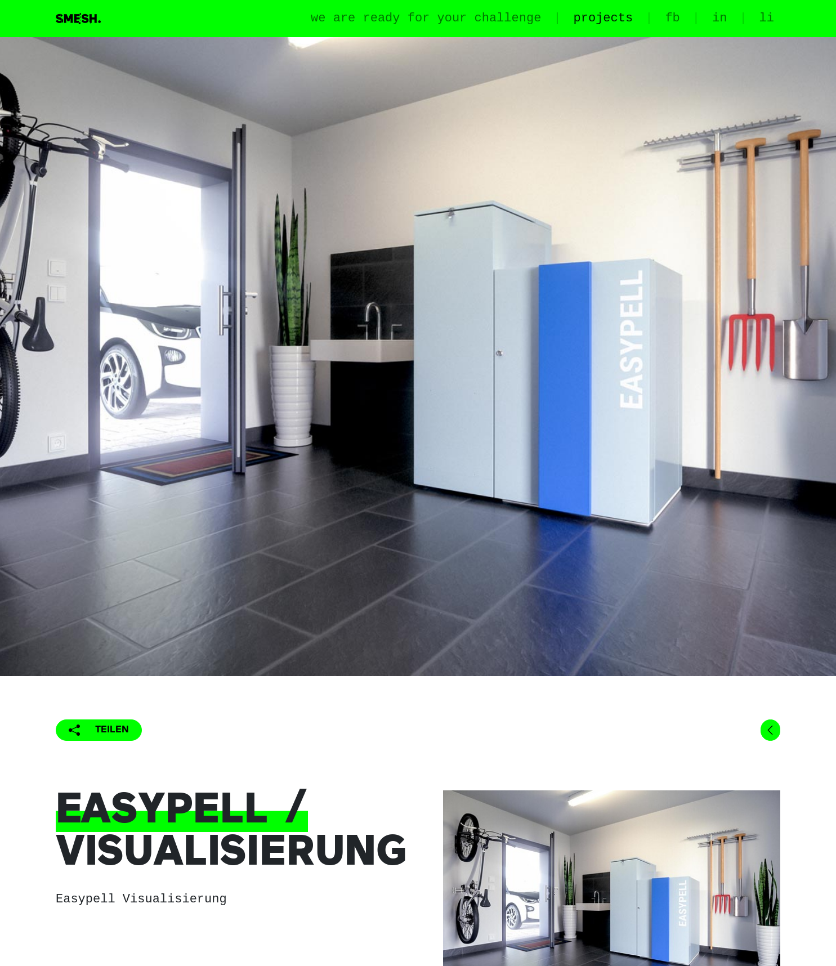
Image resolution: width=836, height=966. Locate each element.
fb (672, 18)
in (719, 18)
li (766, 18)
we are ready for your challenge (426, 18)
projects (603, 18)
